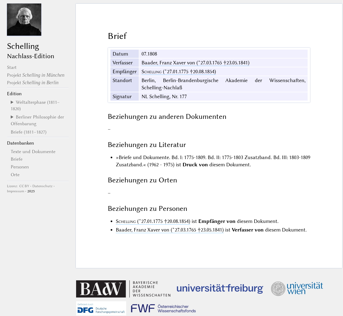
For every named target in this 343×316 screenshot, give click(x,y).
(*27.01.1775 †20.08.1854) (178, 71)
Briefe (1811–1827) (28, 132)
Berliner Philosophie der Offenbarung (37, 120)
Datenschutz (42, 186)
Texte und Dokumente (33, 151)
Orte (15, 174)
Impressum (15, 191)
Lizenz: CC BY (18, 186)
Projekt (36, 75)
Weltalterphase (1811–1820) (35, 105)
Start (12, 67)
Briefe (17, 159)
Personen (20, 167)
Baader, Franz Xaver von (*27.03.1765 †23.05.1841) (195, 63)
